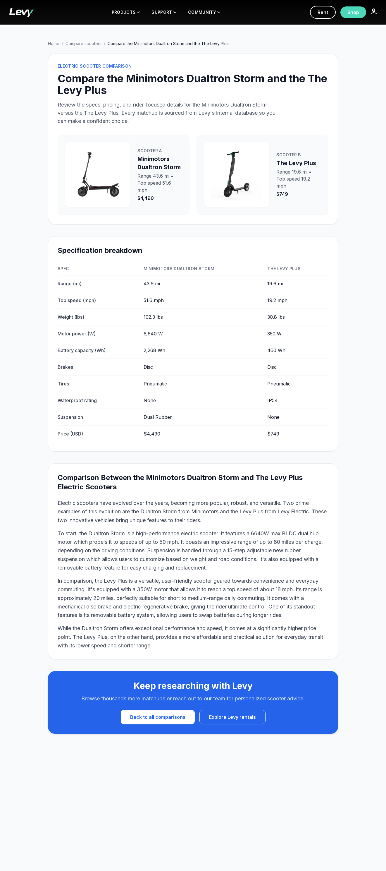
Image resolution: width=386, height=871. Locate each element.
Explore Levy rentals (232, 717)
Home (53, 43)
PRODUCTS (126, 12)
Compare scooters (83, 43)
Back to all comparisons (157, 717)
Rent (323, 12)
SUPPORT (163, 12)
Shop (353, 12)
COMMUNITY (204, 12)
